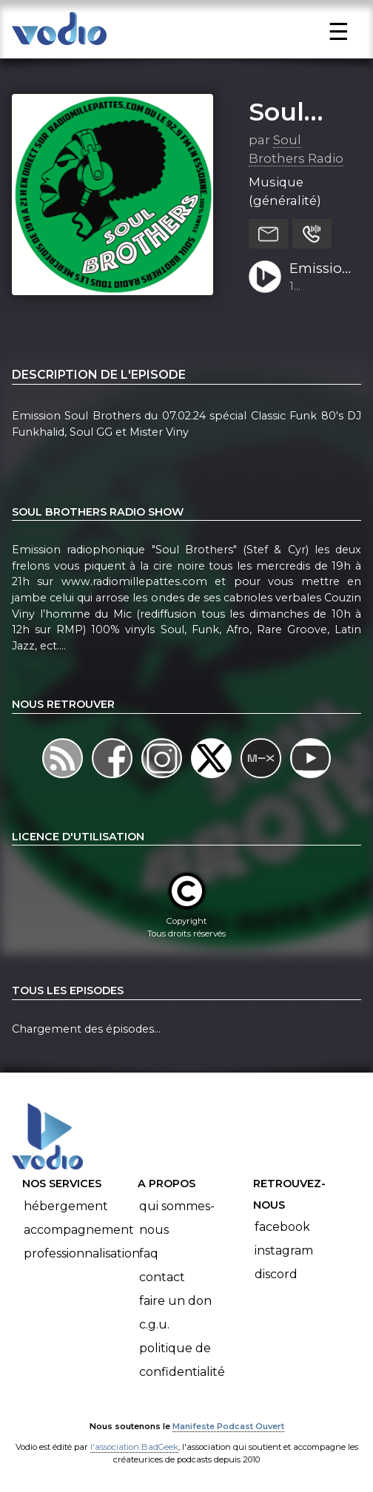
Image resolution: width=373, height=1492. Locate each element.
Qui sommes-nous (177, 1218)
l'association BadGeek (134, 1447)
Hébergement (66, 1206)
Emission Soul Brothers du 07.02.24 (320, 269)
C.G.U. (154, 1324)
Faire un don (175, 1301)
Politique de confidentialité (182, 1360)
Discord (276, 1274)
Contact (162, 1277)
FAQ (148, 1253)
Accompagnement (79, 1230)
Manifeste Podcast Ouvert (228, 1426)
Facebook (282, 1227)
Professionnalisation (82, 1253)
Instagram (284, 1250)
